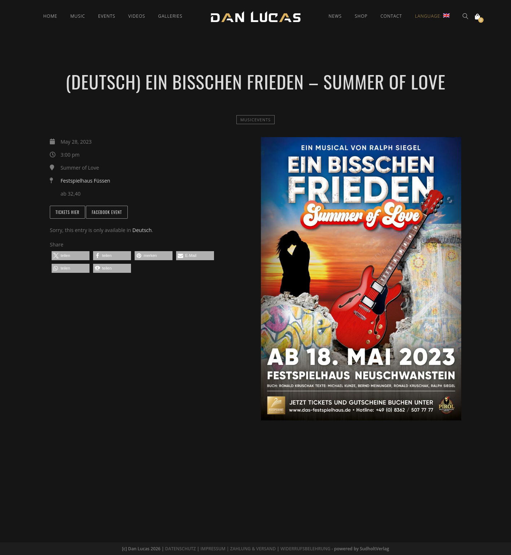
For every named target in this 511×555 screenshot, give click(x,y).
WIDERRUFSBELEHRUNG (305, 549)
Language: (432, 16)
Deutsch (142, 230)
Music (77, 16)
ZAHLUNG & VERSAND (253, 549)
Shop (361, 16)
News (335, 16)
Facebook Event (107, 212)
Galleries (170, 16)
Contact (391, 16)
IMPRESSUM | (215, 549)
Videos (136, 16)
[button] (70, 255)
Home (50, 16)
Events (106, 16)
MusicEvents (255, 119)
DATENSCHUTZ (180, 549)
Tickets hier (67, 212)
